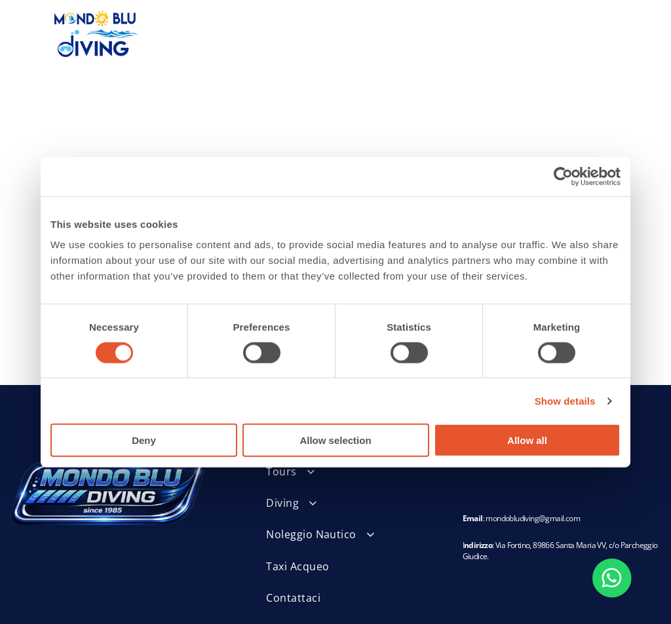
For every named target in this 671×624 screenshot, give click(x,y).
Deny (144, 440)
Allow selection (335, 440)
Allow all (527, 440)
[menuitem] (348, 471)
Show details (565, 401)
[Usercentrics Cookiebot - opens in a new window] (563, 176)
